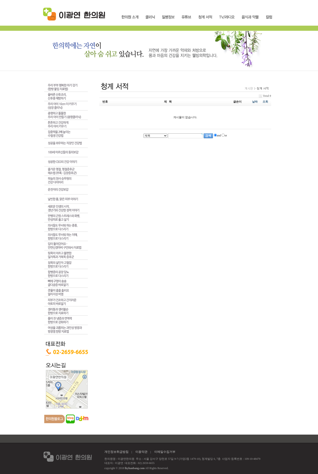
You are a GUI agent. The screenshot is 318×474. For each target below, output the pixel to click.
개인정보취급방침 (116, 451)
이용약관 (141, 451)
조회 (265, 101)
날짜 (255, 101)
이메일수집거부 (164, 451)
